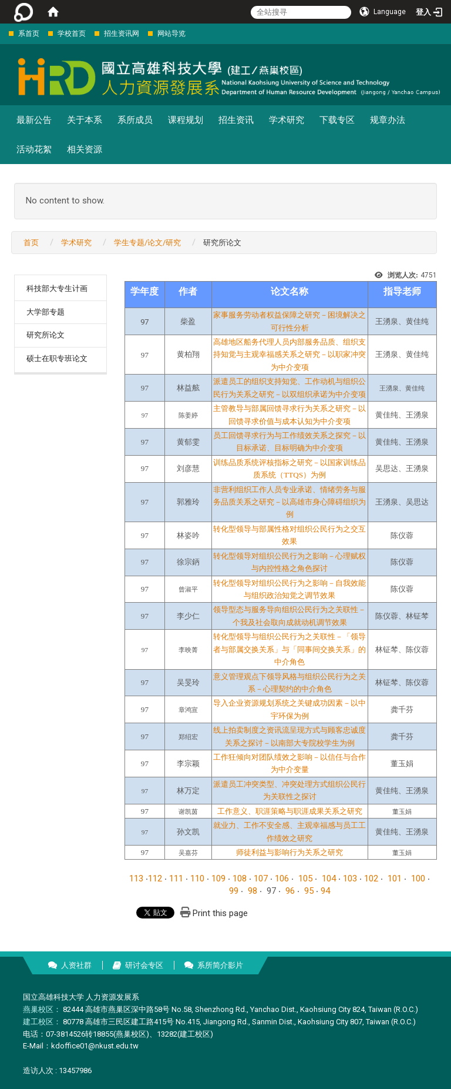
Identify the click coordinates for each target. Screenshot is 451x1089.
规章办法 (387, 120)
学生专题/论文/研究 (147, 242)
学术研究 (286, 120)
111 (176, 878)
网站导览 (171, 33)
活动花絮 (34, 149)
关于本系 (84, 120)
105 (305, 878)
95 (309, 891)
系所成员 (135, 120)
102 (371, 878)
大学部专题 (45, 312)
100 (418, 878)
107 (261, 878)
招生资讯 (236, 120)
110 (197, 878)
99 (233, 891)
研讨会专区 (144, 965)
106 (282, 878)
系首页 (28, 33)
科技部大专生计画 (56, 288)
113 (136, 878)
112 (155, 878)
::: (2, 33)
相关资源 (84, 149)
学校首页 (72, 33)
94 (325, 891)
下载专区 (337, 120)
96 (290, 891)
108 (240, 878)
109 (218, 878)
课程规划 (185, 120)
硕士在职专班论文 (56, 358)
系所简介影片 (220, 965)
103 (350, 878)
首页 (31, 242)
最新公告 (34, 120)
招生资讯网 (121, 33)
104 (329, 878)
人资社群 (76, 965)
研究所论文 (45, 334)
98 (252, 891)
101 (395, 878)
